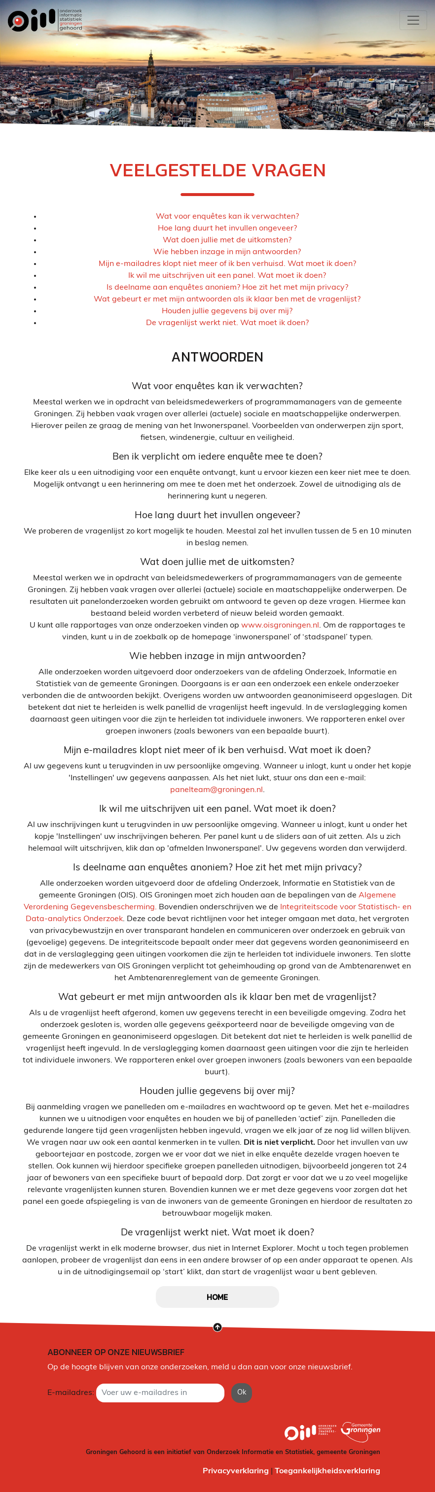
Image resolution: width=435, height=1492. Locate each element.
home (217, 1297)
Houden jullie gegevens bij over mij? (227, 311)
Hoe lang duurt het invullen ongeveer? (227, 228)
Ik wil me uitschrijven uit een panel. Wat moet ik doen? (227, 276)
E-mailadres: (70, 1393)
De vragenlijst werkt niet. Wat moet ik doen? (227, 323)
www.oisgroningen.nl (280, 626)
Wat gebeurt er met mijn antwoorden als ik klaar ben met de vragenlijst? (227, 299)
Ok (241, 1392)
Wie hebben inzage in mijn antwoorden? (227, 252)
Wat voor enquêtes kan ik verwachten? (227, 217)
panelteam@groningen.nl (216, 790)
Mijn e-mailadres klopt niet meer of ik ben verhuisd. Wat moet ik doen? (227, 264)
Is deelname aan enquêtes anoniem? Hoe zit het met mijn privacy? (227, 288)
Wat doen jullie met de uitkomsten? (227, 240)
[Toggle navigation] (413, 20)
